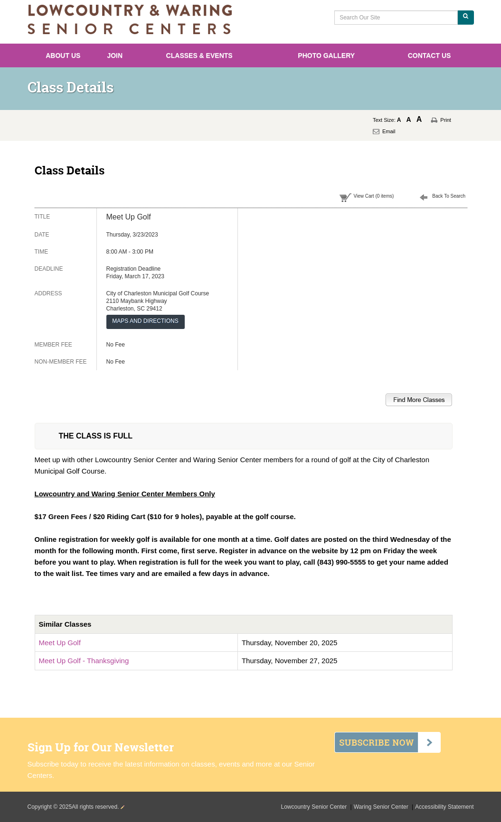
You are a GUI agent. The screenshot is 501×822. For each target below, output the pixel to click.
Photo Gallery (326, 55)
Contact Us (429, 55)
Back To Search (448, 196)
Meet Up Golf (60, 643)
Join (115, 55)
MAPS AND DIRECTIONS (145, 321)
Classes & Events (199, 55)
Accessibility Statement (444, 807)
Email (389, 131)
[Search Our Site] (395, 17)
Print (445, 120)
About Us (63, 55)
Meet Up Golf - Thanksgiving (84, 661)
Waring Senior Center (382, 807)
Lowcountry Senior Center (315, 807)
